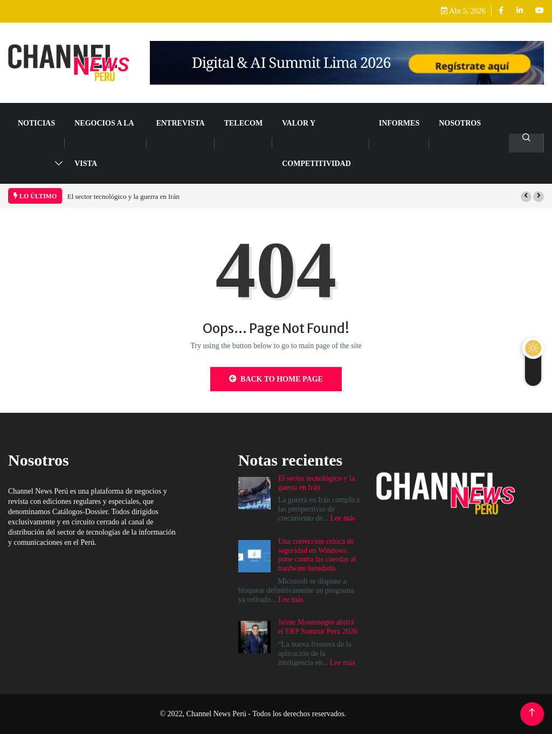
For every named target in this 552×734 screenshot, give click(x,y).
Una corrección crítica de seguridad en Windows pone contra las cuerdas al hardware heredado (317, 554)
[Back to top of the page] (532, 713)
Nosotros (460, 123)
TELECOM (243, 123)
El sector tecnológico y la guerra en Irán (123, 196)
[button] (526, 196)
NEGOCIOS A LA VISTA (104, 143)
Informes (399, 123)
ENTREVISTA (180, 123)
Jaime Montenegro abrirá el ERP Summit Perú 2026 (317, 626)
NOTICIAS (36, 123)
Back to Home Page (276, 379)
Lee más (342, 518)
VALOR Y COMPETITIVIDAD (316, 143)
